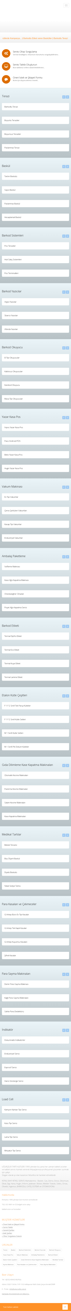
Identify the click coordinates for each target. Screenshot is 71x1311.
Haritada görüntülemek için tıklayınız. (15, 1294)
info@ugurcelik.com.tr (17, 1289)
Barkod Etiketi (53, 1255)
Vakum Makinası (22, 1255)
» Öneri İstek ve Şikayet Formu (13, 1224)
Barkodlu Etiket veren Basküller (41, 38)
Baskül (13, 1250)
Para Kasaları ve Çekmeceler (27, 1264)
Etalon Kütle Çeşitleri (10, 1260)
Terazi (5, 1250)
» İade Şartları (7, 1233)
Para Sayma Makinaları (48, 1264)
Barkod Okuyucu (55, 1250)
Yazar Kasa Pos (8, 1255)
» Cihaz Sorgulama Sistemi (12, 1236)
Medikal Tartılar (58, 1260)
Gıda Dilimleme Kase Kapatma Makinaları (35, 1260)
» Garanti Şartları (8, 1230)
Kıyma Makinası (8, 1264)
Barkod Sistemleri (25, 1250)
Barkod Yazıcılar (40, 1250)
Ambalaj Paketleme (38, 1255)
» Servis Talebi (7, 1227)
